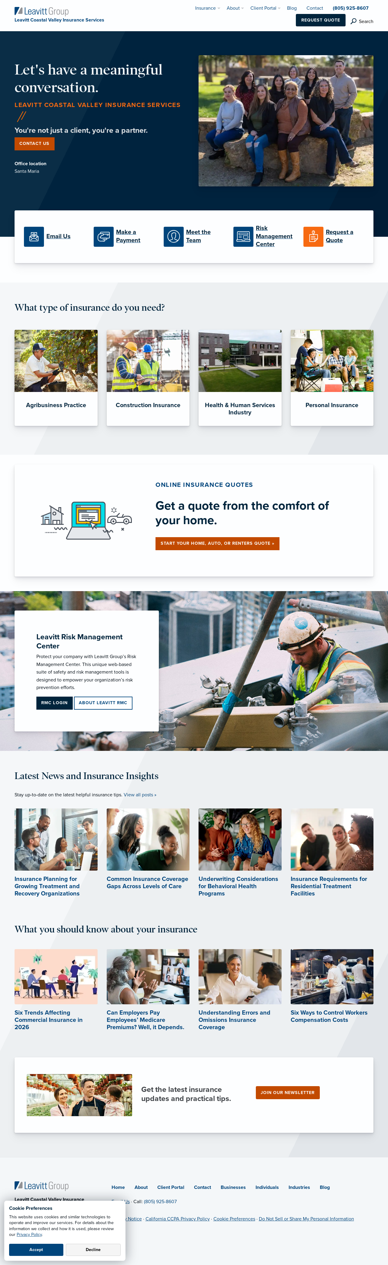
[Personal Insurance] (332, 378)
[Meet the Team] (194, 237)
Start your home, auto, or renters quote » (218, 543)
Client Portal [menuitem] (263, 8)
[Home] (42, 1186)
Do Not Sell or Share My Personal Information (306, 1219)
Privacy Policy (29, 1234)
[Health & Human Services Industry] (240, 378)
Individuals (267, 1187)
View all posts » (140, 795)
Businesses (233, 1187)
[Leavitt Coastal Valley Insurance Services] (42, 11)
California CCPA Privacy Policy (178, 1219)
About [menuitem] (233, 8)
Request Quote (320, 20)
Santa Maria (27, 171)
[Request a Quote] (333, 237)
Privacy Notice (127, 1219)
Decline (93, 1249)
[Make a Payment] (124, 237)
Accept (36, 1249)
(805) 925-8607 (160, 1202)
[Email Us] (54, 237)
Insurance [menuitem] (205, 8)
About (141, 1187)
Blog (325, 1187)
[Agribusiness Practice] (56, 378)
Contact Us (34, 143)
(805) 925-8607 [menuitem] (351, 8)
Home (118, 1187)
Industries (299, 1187)
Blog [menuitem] (292, 8)
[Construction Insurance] (148, 378)
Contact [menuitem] (314, 8)
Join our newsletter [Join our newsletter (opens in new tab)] (288, 1092)
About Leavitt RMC (103, 702)
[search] (361, 21)
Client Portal (170, 1187)
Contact (202, 1187)
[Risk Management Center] (263, 237)
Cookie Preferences (234, 1219)
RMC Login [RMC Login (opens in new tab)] (54, 702)
